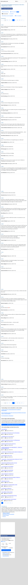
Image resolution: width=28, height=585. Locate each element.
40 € (3, 571)
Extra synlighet (18, 15)
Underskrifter (14, 11)
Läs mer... (3, 568)
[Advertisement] (14, 29)
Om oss (4, 543)
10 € (6, 570)
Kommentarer (5, 13)
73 (13, 20)
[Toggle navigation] (26, 1)
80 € (7, 571)
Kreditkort (11, 574)
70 (7, 20)
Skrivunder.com (4, 1)
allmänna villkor (5, 580)
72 (11, 20)
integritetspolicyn (6, 582)
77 (21, 20)
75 (17, 20)
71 (9, 20)
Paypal (5, 574)
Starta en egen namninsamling (13, 451)
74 (15, 20)
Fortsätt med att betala (6, 577)
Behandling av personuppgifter (7, 15)
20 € (10, 570)
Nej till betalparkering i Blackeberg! (7, 442)
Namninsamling (5, 11)
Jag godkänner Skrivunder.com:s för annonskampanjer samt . (8, 581)
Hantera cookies (6, 542)
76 (19, 20)
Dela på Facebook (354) (6, 8)
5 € (3, 570)
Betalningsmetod (4, 573)
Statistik (11, 13)
